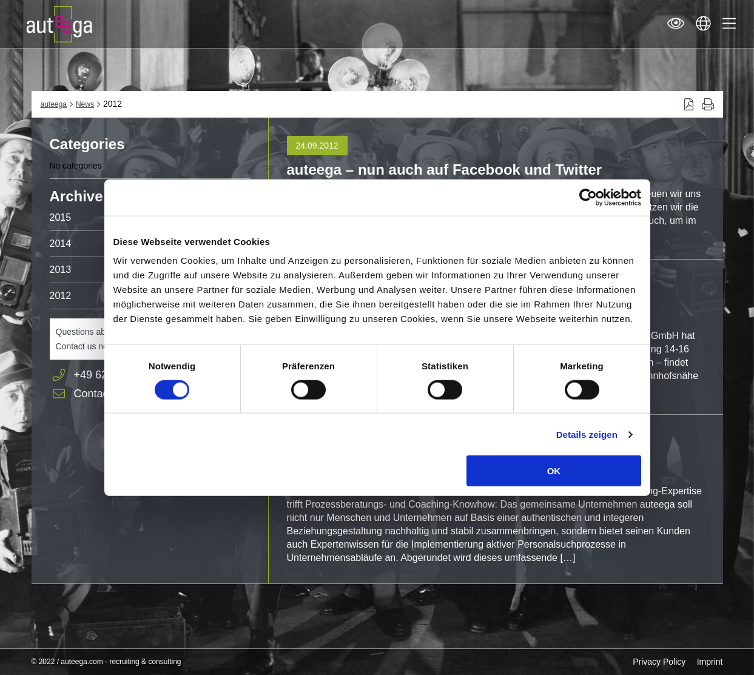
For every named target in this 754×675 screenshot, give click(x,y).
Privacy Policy (659, 662)
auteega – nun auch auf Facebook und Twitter (444, 169)
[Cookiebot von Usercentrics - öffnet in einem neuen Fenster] (588, 197)
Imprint (710, 662)
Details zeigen (587, 434)
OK (554, 471)
